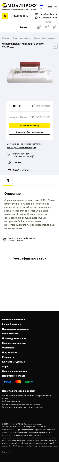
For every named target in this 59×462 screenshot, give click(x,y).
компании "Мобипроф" (23, 155)
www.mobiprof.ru (9, 432)
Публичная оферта (11, 401)
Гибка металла (10, 333)
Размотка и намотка (13, 319)
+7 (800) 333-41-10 (19, 16)
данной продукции (21, 239)
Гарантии (17, 163)
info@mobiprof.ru (9, 429)
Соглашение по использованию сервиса (21, 404)
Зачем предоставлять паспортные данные (22, 407)
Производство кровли (14, 338)
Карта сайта (7, 452)
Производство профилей (15, 329)
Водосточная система (14, 343)
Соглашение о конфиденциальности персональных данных (26, 397)
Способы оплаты (20, 170)
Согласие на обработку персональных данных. (37, 446)
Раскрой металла (11, 324)
